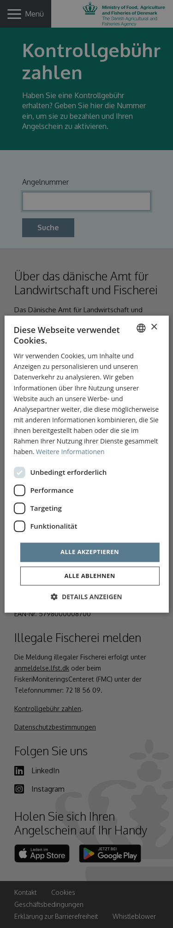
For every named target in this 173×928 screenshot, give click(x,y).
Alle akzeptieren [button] (89, 552)
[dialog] (86, 464)
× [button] (153, 327)
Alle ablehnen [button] (89, 576)
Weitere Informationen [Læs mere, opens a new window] (70, 451)
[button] (86, 596)
